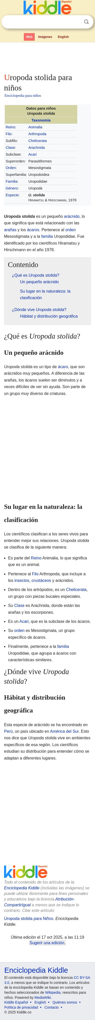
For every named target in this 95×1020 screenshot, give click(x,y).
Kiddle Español (16, 1002)
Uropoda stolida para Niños (28, 918)
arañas (10, 230)
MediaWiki (42, 997)
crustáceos (41, 580)
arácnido (72, 216)
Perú (8, 731)
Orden (11, 168)
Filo (8, 134)
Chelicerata (37, 141)
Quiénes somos (64, 1002)
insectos (21, 580)
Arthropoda (37, 134)
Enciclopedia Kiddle (22, 888)
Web (29, 37)
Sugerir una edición (47, 943)
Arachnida (36, 148)
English (63, 37)
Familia (11, 181)
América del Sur (64, 731)
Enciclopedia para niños (23, 95)
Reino (10, 127)
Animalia (35, 127)
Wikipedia (53, 992)
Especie (12, 195)
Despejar (76, 22)
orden (70, 230)
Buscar (86, 22)
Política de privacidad (21, 1007)
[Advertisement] (47, 56)
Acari (32, 154)
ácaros (33, 230)
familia (47, 236)
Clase (10, 148)
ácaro (63, 367)
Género (12, 188)
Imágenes (45, 37)
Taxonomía (41, 120)
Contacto (52, 1007)
